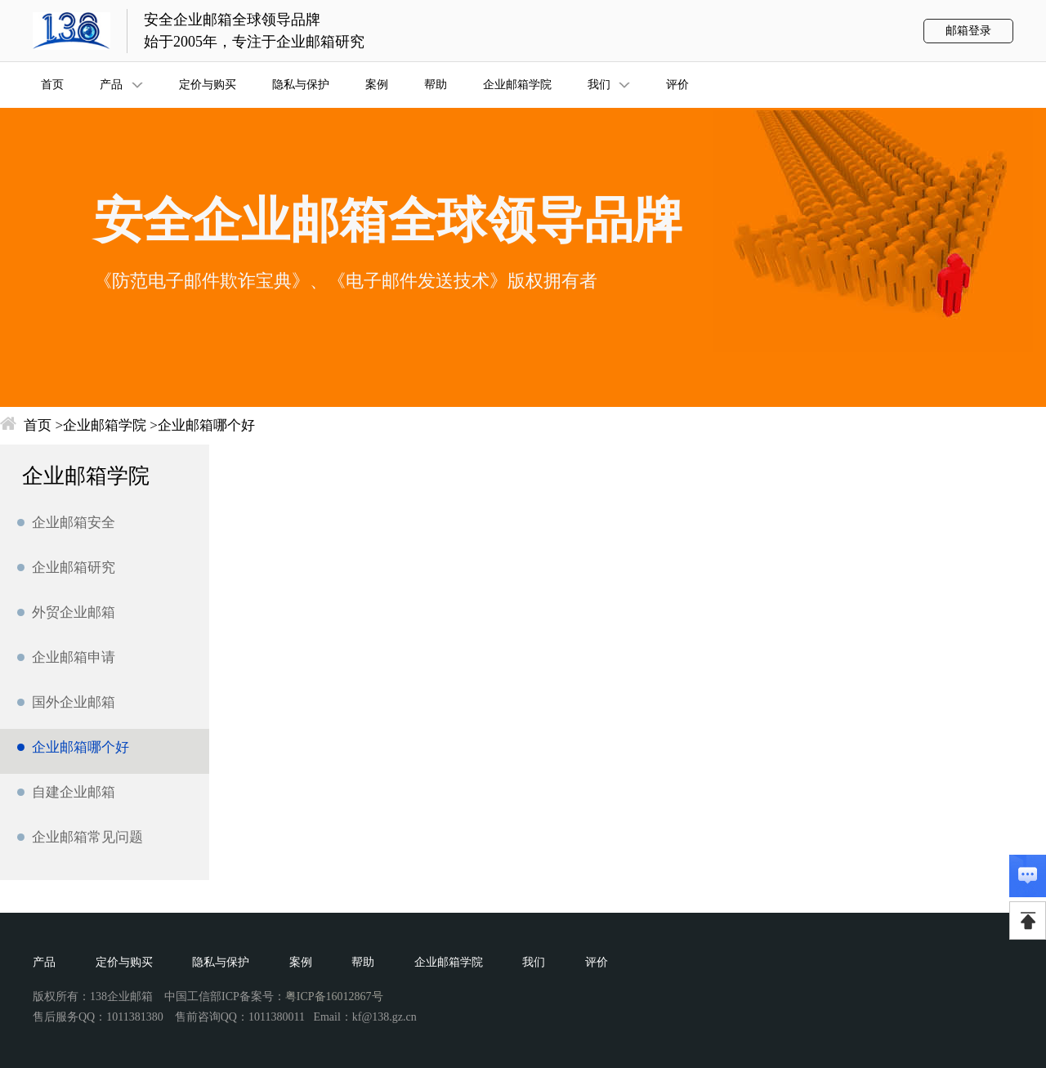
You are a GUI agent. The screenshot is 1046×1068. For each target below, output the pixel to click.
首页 (37, 425)
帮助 (362, 962)
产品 (44, 962)
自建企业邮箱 (73, 792)
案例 (300, 962)
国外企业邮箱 (73, 702)
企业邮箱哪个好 (206, 425)
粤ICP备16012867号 (334, 996)
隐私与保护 (220, 962)
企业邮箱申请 (73, 657)
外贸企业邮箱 (73, 612)
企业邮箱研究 (73, 567)
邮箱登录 (968, 31)
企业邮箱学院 (104, 425)
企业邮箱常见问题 (87, 837)
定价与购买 (124, 962)
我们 (533, 962)
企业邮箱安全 (73, 522)
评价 (596, 962)
